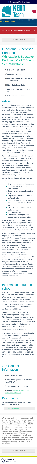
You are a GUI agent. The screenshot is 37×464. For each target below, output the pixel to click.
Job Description (13, 408)
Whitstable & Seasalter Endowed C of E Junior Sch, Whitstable (18, 60)
